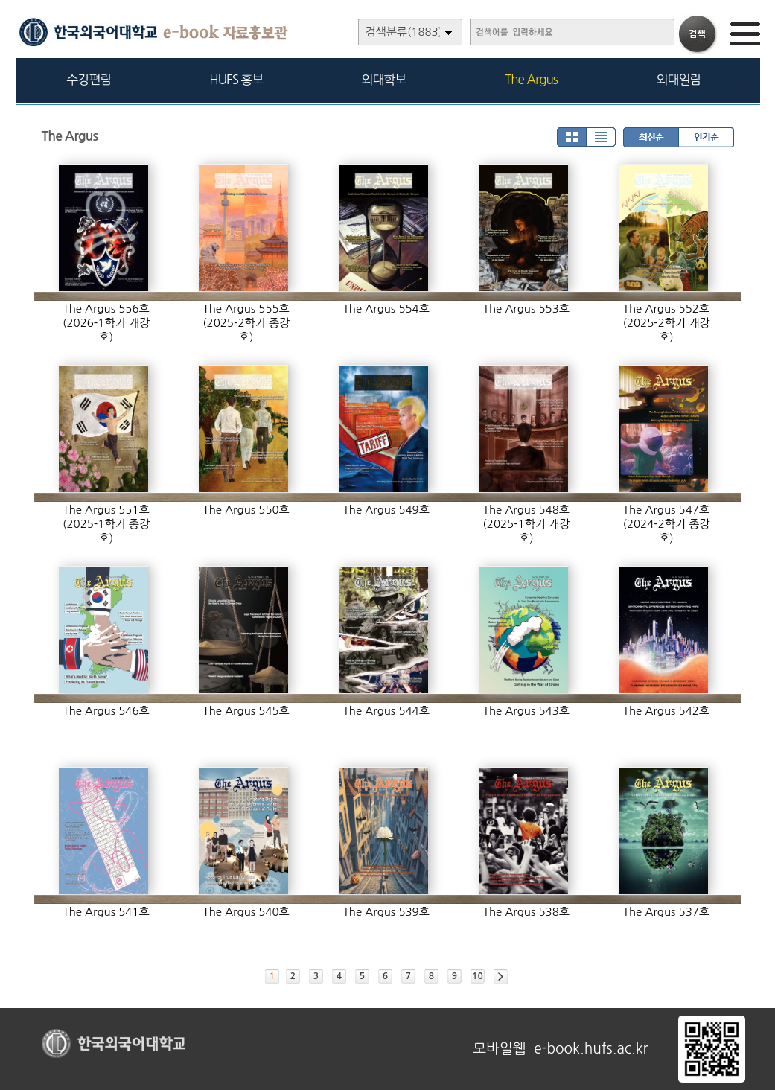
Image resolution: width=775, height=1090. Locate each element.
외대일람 (679, 79)
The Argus (531, 79)
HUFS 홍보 (236, 79)
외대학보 (384, 79)
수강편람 (89, 79)
